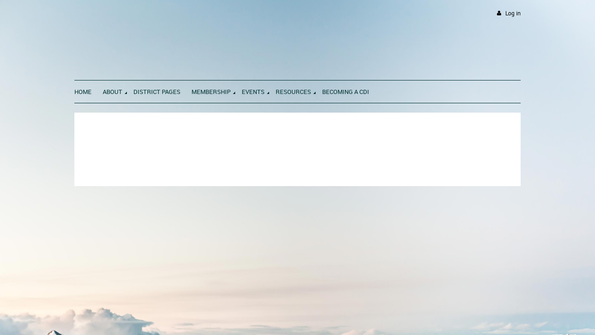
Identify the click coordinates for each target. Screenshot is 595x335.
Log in (513, 13)
